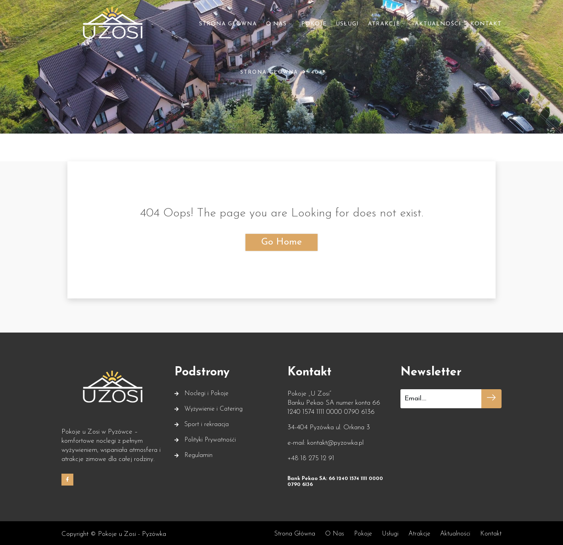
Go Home (281, 242)
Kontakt (486, 24)
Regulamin (198, 454)
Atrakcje (384, 24)
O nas (276, 24)
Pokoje (314, 24)
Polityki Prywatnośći (210, 438)
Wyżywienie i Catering (213, 407)
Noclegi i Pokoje (206, 392)
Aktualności (438, 24)
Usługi (347, 24)
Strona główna (228, 24)
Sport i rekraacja (206, 423)
